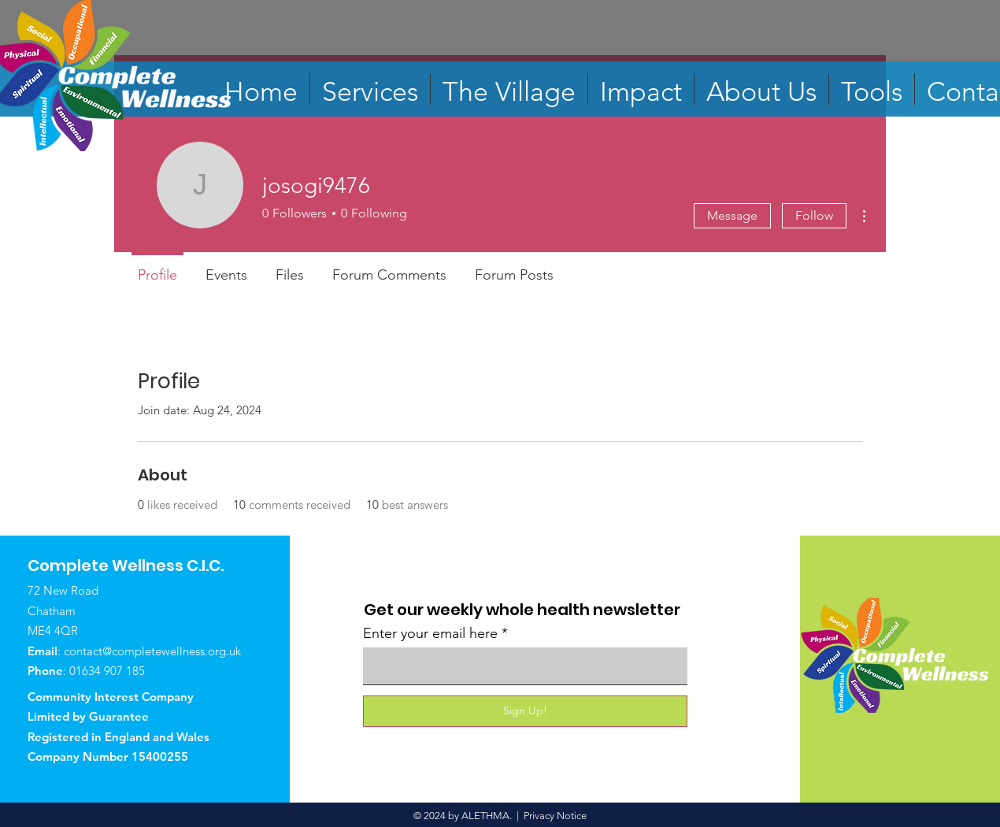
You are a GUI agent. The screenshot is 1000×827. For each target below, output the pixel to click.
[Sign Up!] (525, 711)
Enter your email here (430, 633)
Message (732, 215)
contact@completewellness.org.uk (152, 650)
